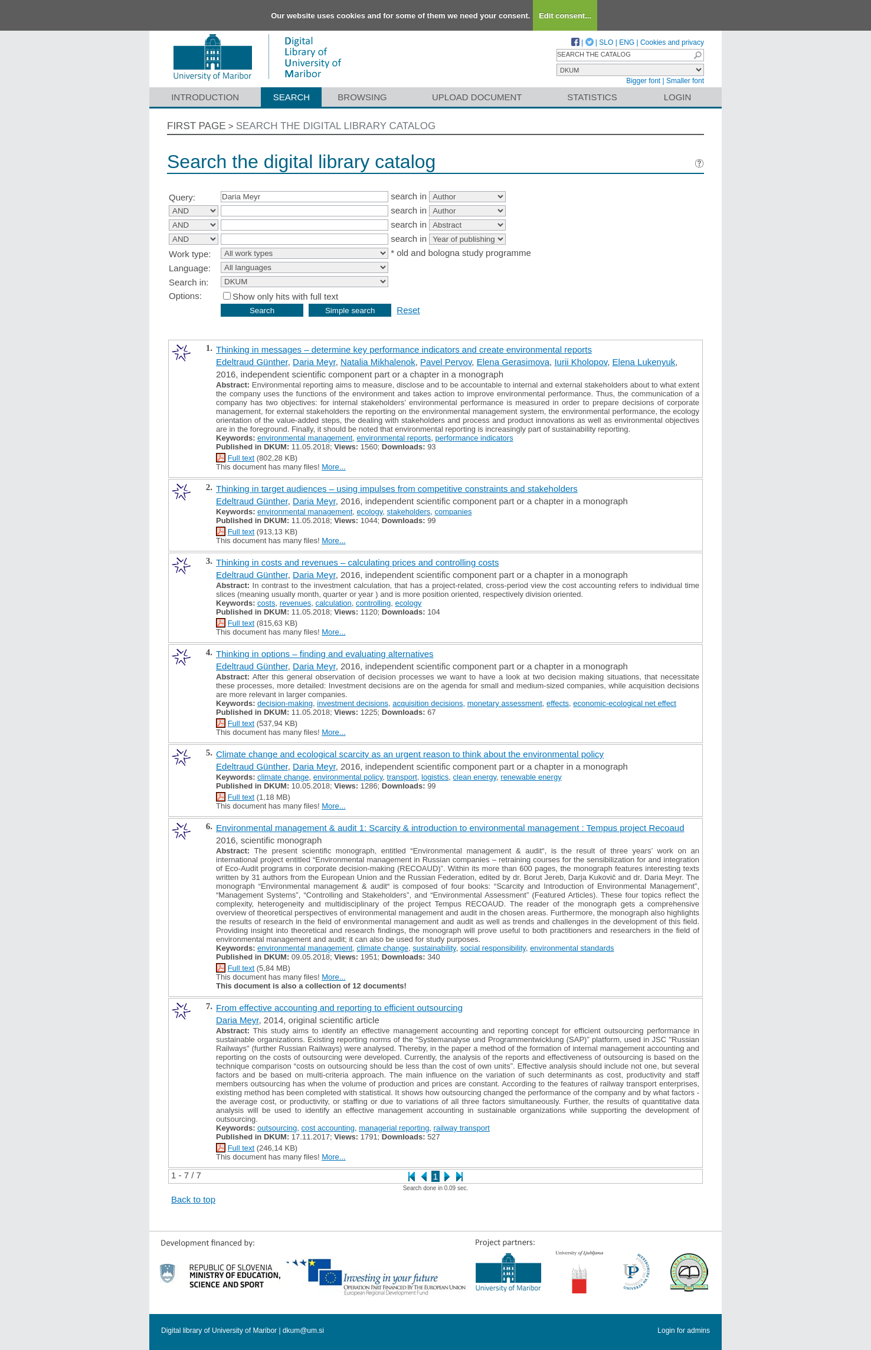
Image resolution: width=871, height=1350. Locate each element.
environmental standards (572, 948)
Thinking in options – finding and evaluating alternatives (325, 654)
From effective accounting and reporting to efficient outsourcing (339, 1008)
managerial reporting (394, 1128)
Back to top (193, 1199)
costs (266, 603)
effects (557, 703)
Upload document (477, 97)
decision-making (285, 703)
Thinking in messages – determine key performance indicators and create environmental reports (404, 349)
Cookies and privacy (672, 42)
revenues (295, 603)
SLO (606, 42)
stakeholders (409, 511)
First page (196, 126)
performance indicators (474, 437)
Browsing (362, 97)
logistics (434, 777)
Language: (190, 268)
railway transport (462, 1128)
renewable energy (530, 777)
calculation (333, 603)
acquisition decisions (427, 703)
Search (291, 97)
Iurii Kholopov (580, 362)
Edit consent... (565, 15)
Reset (408, 310)
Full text (241, 458)
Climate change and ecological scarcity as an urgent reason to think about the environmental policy (410, 754)
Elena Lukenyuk (644, 362)
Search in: (189, 282)
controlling (373, 603)
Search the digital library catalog (336, 126)
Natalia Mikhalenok (377, 362)
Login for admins (683, 1330)
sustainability (434, 948)
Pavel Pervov (445, 362)
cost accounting (328, 1128)
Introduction (205, 97)
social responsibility (493, 948)
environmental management (304, 437)
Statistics (592, 97)
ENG (626, 42)
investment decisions (352, 703)
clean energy (474, 777)
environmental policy (348, 777)
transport (402, 777)
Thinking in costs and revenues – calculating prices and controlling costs (357, 562)
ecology (369, 511)
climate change (283, 777)
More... (333, 466)
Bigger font (643, 81)
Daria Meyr (314, 362)
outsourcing (277, 1128)
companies (453, 511)
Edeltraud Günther (252, 362)
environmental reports (393, 437)
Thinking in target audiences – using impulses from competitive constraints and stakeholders (397, 489)
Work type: (190, 254)
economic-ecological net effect (624, 703)
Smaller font (685, 81)
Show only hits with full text (285, 296)
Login (678, 97)
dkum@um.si (303, 1330)
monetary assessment (504, 703)
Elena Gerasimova (513, 362)
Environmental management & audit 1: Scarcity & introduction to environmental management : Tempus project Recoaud (450, 828)
